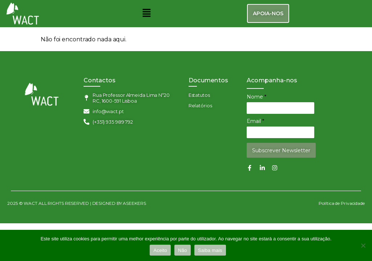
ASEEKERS (134, 203)
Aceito (160, 250)
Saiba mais (210, 250)
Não (182, 250)
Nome (256, 97)
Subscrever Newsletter (281, 150)
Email (255, 121)
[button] (146, 13)
